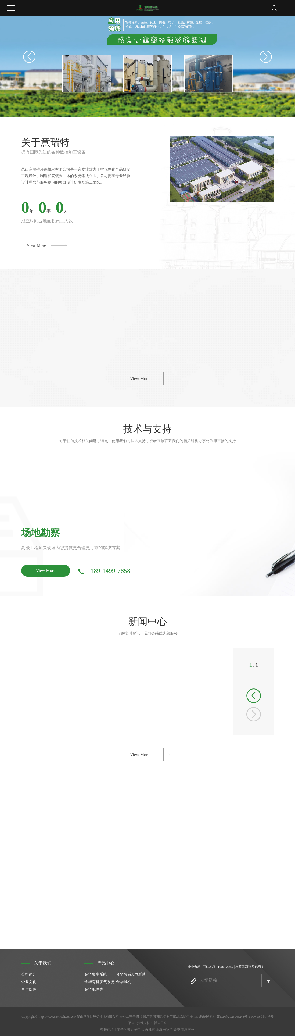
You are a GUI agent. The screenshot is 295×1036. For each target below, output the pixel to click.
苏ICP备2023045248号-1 (233, 1017)
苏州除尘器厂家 (164, 1017)
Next (266, 57)
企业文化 (28, 982)
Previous (29, 57)
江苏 (152, 1029)
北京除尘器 (185, 1017)
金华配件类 (93, 989)
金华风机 (123, 982)
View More (36, 245)
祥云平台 (160, 1023)
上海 (159, 1029)
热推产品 (106, 1029)
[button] (253, 695)
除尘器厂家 (144, 1017)
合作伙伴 (28, 989)
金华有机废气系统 (99, 982)
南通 (184, 1029)
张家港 (168, 1029)
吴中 (137, 1029)
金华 (177, 1029)
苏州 (191, 1029)
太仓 (144, 1029)
